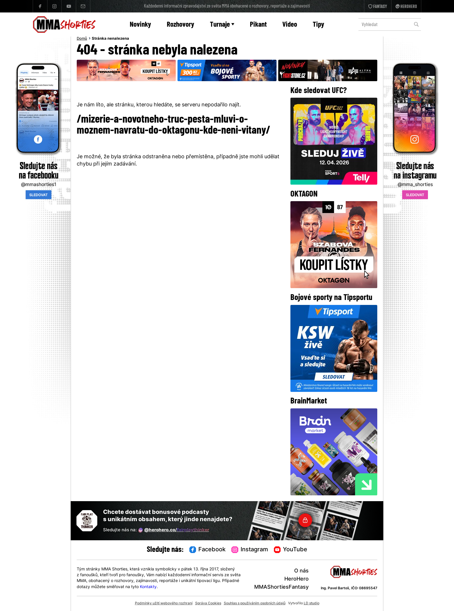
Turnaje (222, 24)
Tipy (318, 24)
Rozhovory (180, 24)
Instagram (249, 550)
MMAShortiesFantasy (281, 587)
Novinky (140, 24)
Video (289, 24)
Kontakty (148, 587)
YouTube (290, 550)
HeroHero (296, 579)
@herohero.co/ (173, 530)
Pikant (258, 24)
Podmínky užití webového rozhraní (164, 603)
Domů (82, 39)
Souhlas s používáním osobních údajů (254, 603)
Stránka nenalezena (110, 39)
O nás (301, 571)
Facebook (207, 550)
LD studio (311, 603)
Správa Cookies (208, 603)
